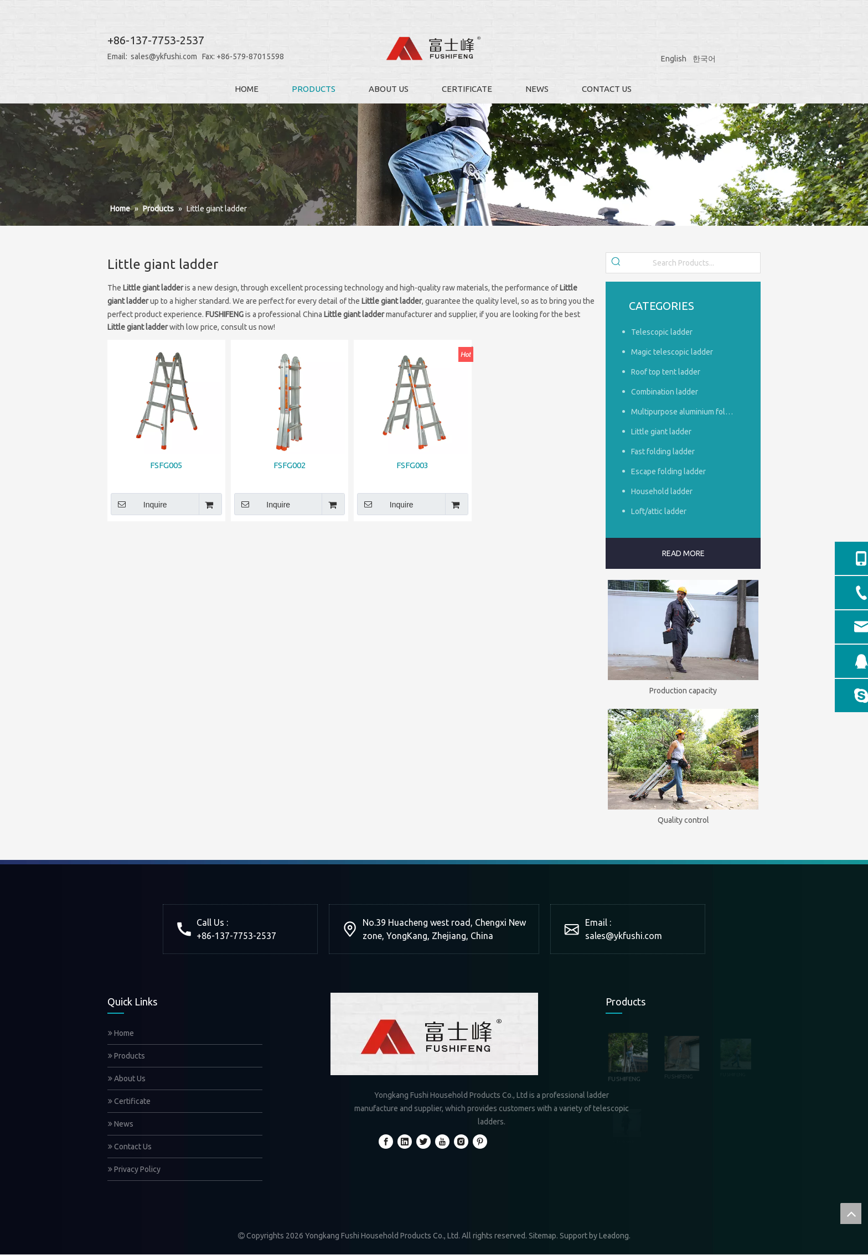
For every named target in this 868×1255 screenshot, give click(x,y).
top (850, 1213)
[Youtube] (442, 1141)
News (120, 1123)
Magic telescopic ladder (672, 352)
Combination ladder (664, 391)
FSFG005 (166, 465)
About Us (127, 1078)
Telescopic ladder (662, 332)
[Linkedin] (404, 1141)
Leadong (614, 1235)
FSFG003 (412, 465)
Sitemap (542, 1235)
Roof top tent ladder (665, 371)
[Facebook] (386, 1141)
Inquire (139, 504)
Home (121, 1033)
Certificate (129, 1101)
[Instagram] (461, 1141)
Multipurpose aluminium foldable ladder (687, 411)
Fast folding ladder (663, 451)
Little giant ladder (661, 431)
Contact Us (130, 1146)
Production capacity (683, 690)
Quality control (683, 820)
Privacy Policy (134, 1169)
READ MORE (683, 553)
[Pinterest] (480, 1141)
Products (126, 1055)
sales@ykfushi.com (145, 56)
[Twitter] (423, 1141)
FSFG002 (289, 465)
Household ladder (662, 491)
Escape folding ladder (668, 471)
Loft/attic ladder (658, 511)
